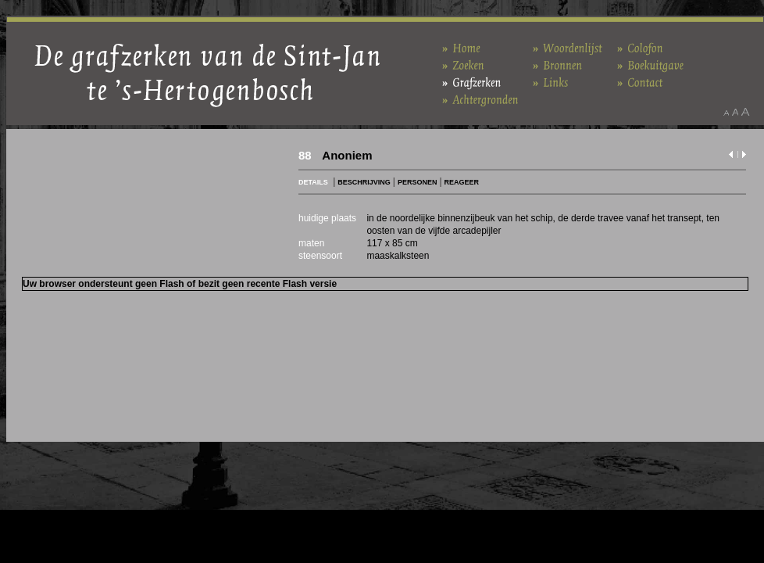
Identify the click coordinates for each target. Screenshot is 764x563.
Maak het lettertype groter (745, 112)
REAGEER (462, 182)
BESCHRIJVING (364, 182)
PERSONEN (417, 182)
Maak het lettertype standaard (735, 112)
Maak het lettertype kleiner (726, 112)
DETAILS (313, 182)
